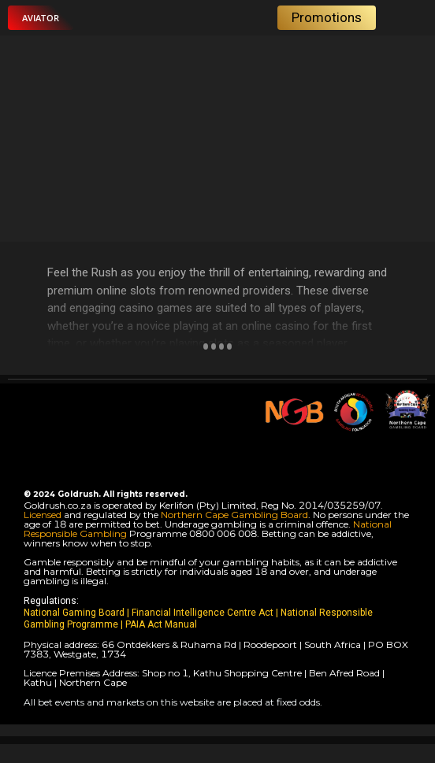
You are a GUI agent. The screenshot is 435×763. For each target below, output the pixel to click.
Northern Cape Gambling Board (234, 514)
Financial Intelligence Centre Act (204, 612)
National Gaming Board (75, 612)
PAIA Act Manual (161, 624)
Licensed (44, 514)
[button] (40, 18)
